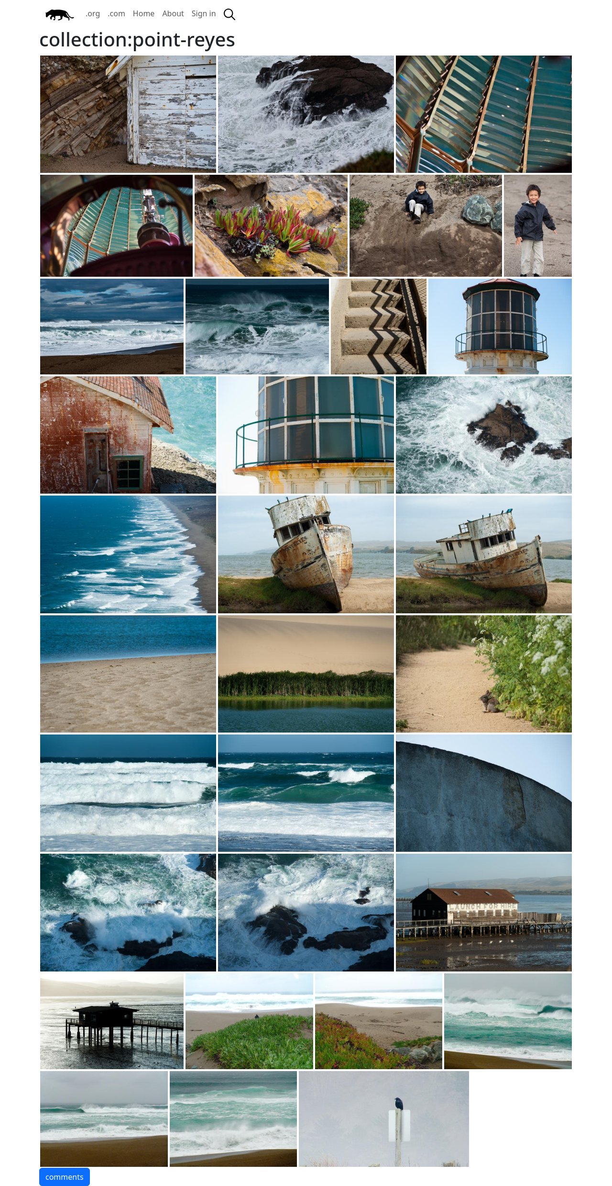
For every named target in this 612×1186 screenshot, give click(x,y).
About (173, 13)
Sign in (204, 13)
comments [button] (64, 1177)
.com (116, 13)
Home (144, 13)
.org (93, 13)
